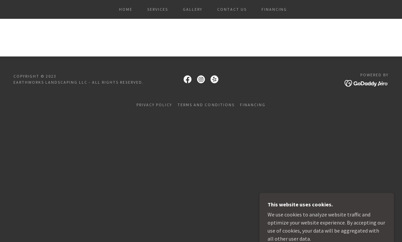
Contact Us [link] (232, 9)
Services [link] (157, 9)
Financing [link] (274, 9)
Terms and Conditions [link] (205, 104)
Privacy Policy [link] (154, 104)
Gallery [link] (192, 9)
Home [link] (125, 9)
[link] (187, 79)
